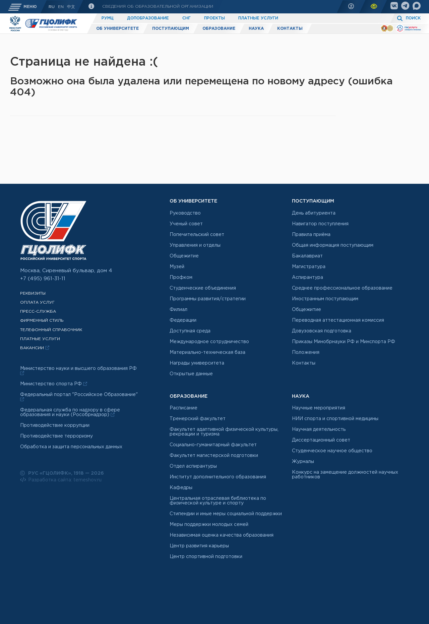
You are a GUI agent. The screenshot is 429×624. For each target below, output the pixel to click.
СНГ (186, 18)
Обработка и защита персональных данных (71, 447)
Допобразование (148, 18)
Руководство (185, 213)
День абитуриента (313, 213)
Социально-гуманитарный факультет (213, 445)
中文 (71, 7)
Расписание (183, 408)
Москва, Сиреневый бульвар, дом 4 (66, 270)
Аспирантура (307, 278)
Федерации (183, 320)
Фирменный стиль (42, 320)
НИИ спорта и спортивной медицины (335, 419)
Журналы (303, 462)
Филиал (178, 310)
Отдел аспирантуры (193, 466)
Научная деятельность (319, 429)
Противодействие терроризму (56, 436)
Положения (305, 352)
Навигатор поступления (320, 224)
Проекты (214, 18)
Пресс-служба (38, 311)
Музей (177, 267)
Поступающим (170, 28)
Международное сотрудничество (209, 342)
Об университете (117, 28)
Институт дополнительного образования (218, 477)
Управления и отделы (195, 245)
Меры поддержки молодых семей (209, 525)
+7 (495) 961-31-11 (42, 279)
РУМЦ (108, 18)
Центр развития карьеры (199, 546)
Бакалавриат (307, 256)
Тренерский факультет (198, 419)
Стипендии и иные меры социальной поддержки (226, 514)
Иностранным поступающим (325, 299)
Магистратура (308, 267)
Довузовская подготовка (321, 331)
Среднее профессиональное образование (342, 288)
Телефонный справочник (51, 330)
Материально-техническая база (207, 352)
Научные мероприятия (318, 408)
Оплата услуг (37, 302)
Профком (181, 278)
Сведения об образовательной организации (157, 6)
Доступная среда (190, 331)
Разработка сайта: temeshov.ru (61, 479)
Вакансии (34, 348)
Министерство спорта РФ (53, 384)
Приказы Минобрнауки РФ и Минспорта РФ (343, 342)
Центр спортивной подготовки (206, 557)
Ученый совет (186, 224)
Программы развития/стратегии (208, 299)
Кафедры (181, 488)
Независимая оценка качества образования (221, 535)
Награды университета (197, 363)
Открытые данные (191, 374)
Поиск (413, 18)
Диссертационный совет (321, 440)
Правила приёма (311, 235)
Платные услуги (258, 18)
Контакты (290, 28)
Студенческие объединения (203, 288)
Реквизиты (33, 293)
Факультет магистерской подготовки (214, 456)
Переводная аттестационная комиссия (338, 320)
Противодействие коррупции (54, 425)
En (61, 7)
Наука (256, 28)
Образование (218, 28)
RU (52, 7)
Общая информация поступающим (332, 245)
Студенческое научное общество (332, 451)
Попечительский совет (197, 235)
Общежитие (184, 256)
